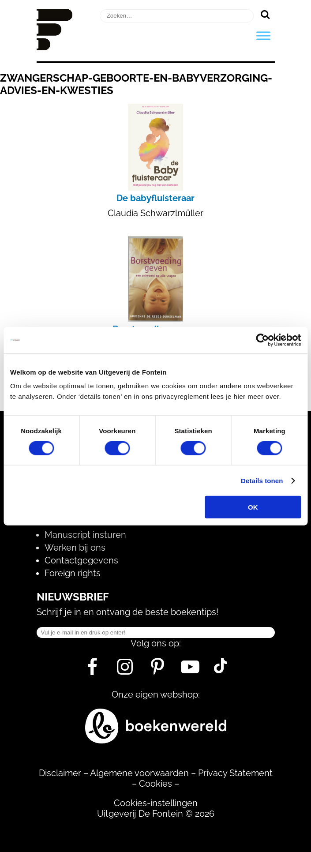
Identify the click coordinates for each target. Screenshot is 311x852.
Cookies (155, 783)
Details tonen (262, 480)
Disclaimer (60, 773)
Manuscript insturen (85, 534)
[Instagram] (125, 670)
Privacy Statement (235, 773)
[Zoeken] (265, 14)
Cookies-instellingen (156, 803)
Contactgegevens (81, 560)
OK (253, 507)
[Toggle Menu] (263, 35)
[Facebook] (92, 670)
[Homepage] (55, 47)
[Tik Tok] (221, 670)
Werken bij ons (75, 547)
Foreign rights (73, 573)
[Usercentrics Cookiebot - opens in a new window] (262, 339)
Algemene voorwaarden (139, 773)
